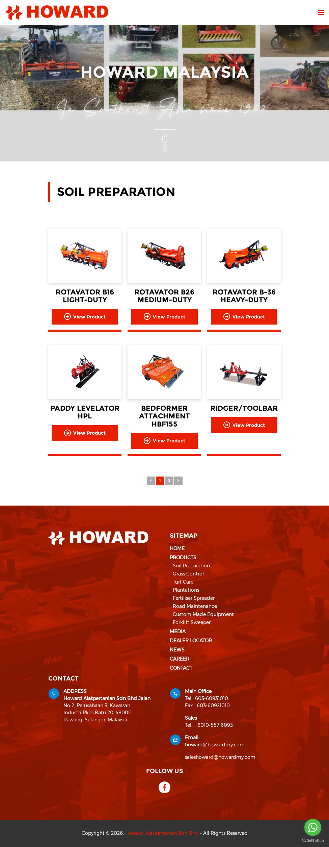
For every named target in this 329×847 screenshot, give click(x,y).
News (177, 650)
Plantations (186, 590)
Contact (181, 668)
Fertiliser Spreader (194, 598)
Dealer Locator (191, 641)
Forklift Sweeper (192, 622)
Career (179, 659)
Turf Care (183, 582)
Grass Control (188, 574)
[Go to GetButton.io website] (313, 840)
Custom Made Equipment (203, 614)
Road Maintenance (195, 606)
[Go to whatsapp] (312, 827)
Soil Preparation (191, 566)
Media (178, 631)
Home (177, 548)
